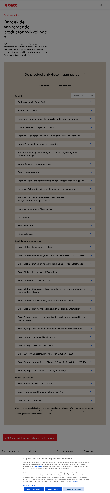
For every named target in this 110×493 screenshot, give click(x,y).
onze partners (38, 470)
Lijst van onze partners (30, 489)
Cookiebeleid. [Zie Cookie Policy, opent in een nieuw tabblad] (74, 485)
